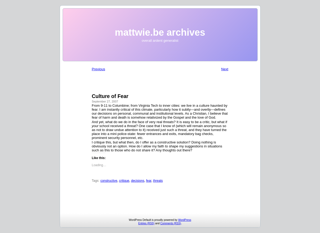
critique (124, 181)
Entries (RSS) (146, 223)
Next (224, 69)
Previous (98, 69)
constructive (108, 181)
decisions (137, 181)
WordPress (184, 219)
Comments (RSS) (170, 223)
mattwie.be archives (160, 32)
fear (148, 181)
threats (158, 181)
